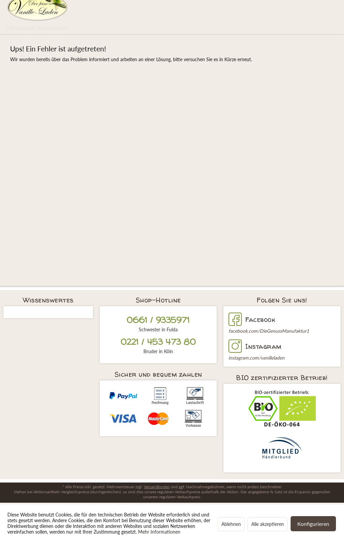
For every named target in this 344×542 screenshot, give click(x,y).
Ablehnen (231, 524)
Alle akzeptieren (267, 524)
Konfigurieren (313, 523)
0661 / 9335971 (158, 320)
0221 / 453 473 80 (158, 341)
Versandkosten (157, 486)
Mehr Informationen (159, 532)
